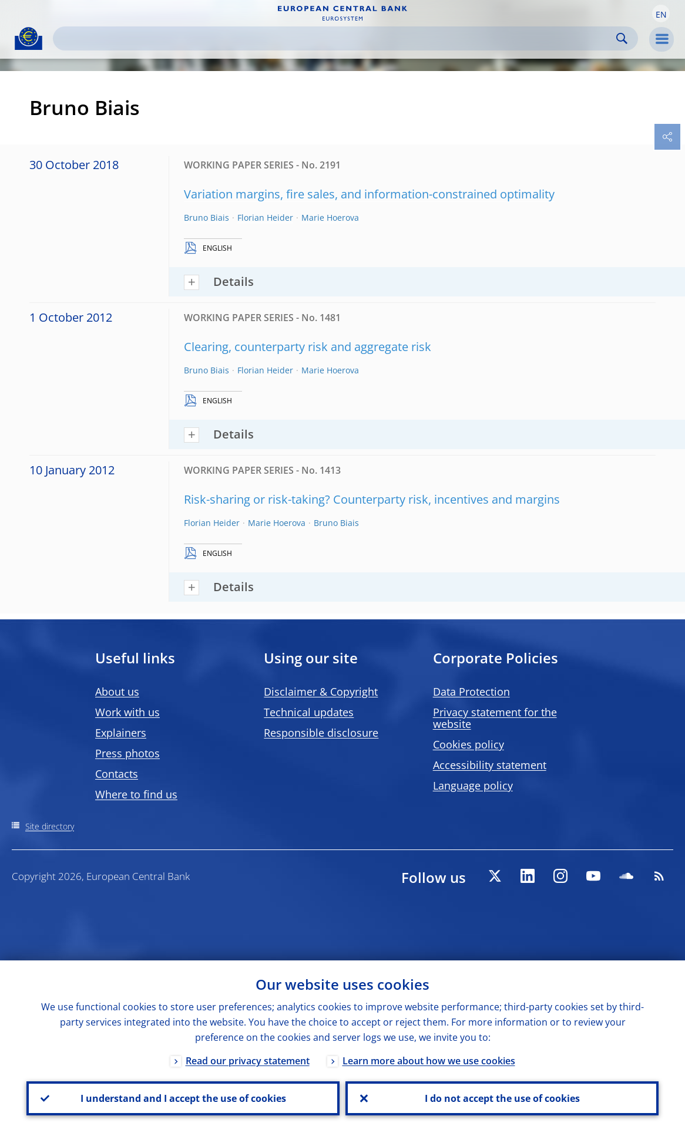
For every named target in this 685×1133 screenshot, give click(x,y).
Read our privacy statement (248, 1060)
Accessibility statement (489, 765)
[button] (661, 13)
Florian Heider (265, 217)
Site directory (49, 826)
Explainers (120, 733)
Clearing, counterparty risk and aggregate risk (307, 347)
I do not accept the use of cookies (502, 1098)
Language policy (473, 785)
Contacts (116, 774)
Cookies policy (468, 744)
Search (622, 38)
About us (117, 691)
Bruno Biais (206, 217)
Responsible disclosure (321, 733)
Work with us (127, 712)
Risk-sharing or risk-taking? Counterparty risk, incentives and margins (372, 499)
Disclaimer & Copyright (321, 691)
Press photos (127, 753)
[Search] (336, 38)
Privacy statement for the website (495, 718)
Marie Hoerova (330, 217)
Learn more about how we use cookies (428, 1060)
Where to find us (136, 794)
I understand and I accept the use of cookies (183, 1098)
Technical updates (309, 712)
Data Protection (471, 691)
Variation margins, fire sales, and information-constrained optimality (369, 194)
